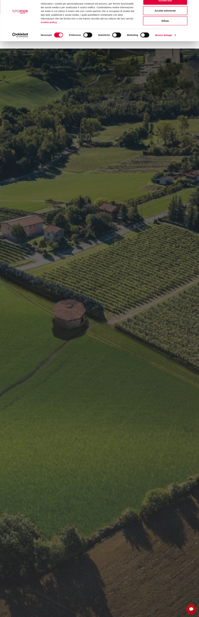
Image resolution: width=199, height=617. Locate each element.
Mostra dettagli (163, 42)
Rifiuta (165, 28)
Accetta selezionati (165, 18)
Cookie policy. (49, 30)
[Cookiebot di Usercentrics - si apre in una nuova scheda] (20, 43)
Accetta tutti (165, 8)
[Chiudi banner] (194, 5)
